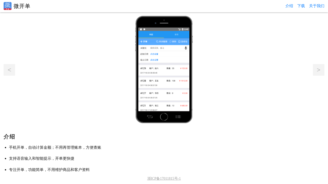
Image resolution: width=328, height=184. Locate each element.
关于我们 (316, 6)
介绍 (289, 6)
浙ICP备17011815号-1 (164, 178)
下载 (301, 6)
